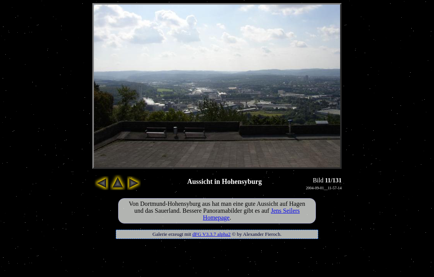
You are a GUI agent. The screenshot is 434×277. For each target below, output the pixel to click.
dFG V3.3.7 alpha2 (211, 234)
